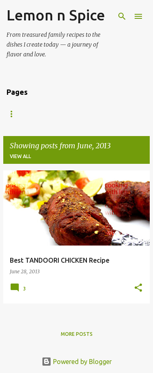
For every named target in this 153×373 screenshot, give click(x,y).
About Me (72, 113)
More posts (77, 334)
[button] (138, 288)
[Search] (122, 16)
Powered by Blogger (77, 361)
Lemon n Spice (56, 15)
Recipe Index (24, 113)
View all (20, 156)
